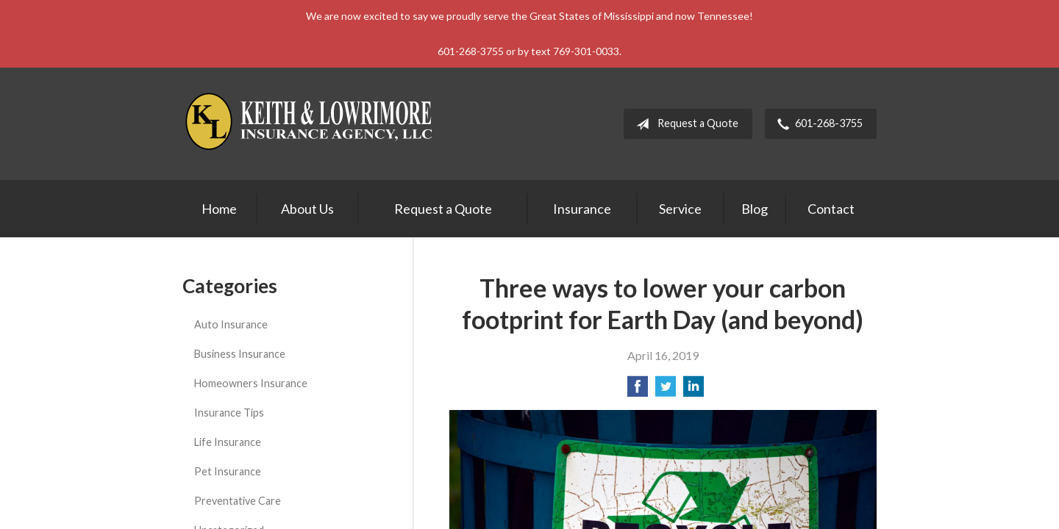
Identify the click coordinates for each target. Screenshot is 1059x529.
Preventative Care (237, 500)
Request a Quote (684, 124)
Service (680, 209)
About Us (307, 209)
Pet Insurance (227, 471)
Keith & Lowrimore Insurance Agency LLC (311, 123)
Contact (831, 209)
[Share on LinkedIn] (693, 390)
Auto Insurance (231, 324)
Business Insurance (239, 354)
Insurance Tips (229, 412)
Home (219, 209)
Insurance (582, 209)
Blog (754, 209)
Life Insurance (227, 442)
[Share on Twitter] (665, 390)
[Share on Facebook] (637, 390)
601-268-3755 (817, 124)
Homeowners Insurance (250, 383)
